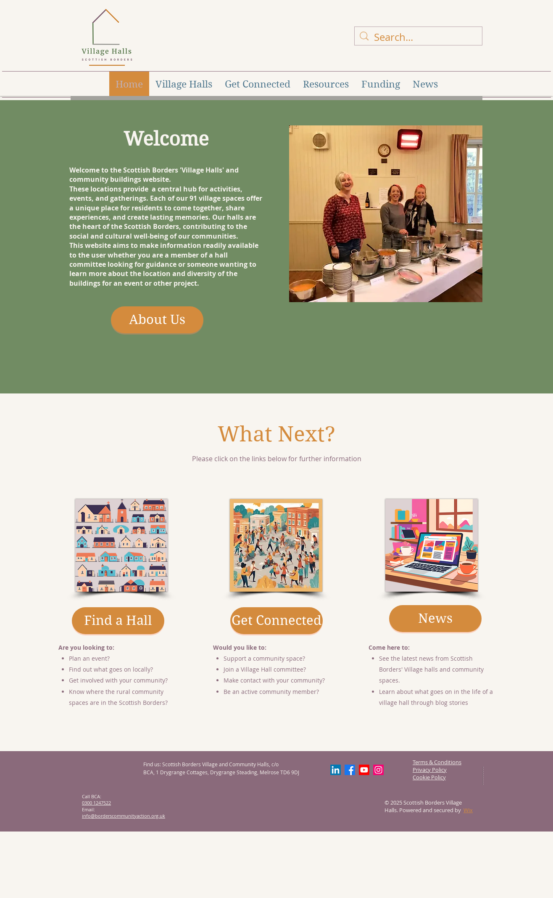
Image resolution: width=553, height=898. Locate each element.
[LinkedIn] (335, 770)
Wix (468, 810)
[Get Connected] (276, 620)
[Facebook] (350, 770)
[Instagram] (378, 770)
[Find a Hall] (118, 620)
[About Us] (157, 319)
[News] (435, 618)
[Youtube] (364, 770)
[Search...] (419, 37)
